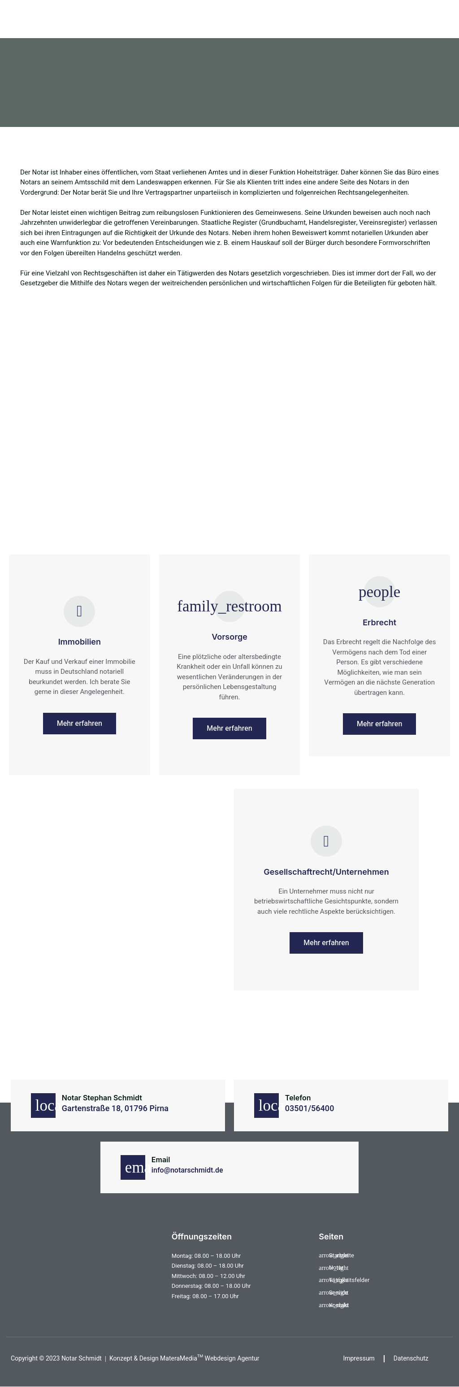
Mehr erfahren (79, 723)
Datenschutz (411, 1359)
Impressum (359, 1359)
